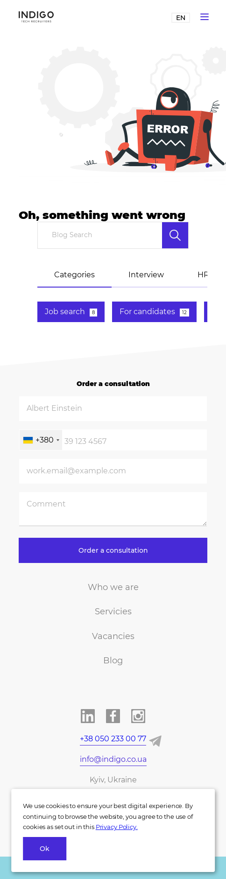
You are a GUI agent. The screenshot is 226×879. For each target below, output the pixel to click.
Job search (71, 311)
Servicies (113, 611)
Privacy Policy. (117, 826)
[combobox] (41, 440)
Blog (113, 660)
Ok (44, 848)
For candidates (154, 311)
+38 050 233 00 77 (113, 738)
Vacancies (113, 636)
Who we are (113, 587)
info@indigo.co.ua (113, 759)
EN (180, 18)
